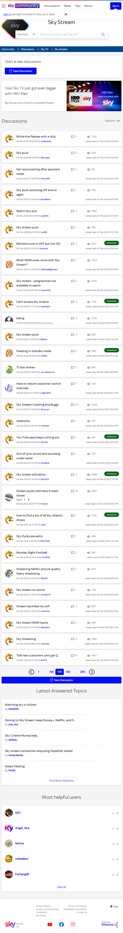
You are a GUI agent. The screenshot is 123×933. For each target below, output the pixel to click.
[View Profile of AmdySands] (15, 755)
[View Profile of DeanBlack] (45, 199)
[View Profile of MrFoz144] (45, 541)
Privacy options (43, 906)
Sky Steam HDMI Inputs (32, 622)
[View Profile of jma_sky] (13, 724)
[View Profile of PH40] (11, 770)
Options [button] (110, 120)
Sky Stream (61, 22)
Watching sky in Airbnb (20, 705)
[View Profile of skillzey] (12, 739)
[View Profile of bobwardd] (46, 141)
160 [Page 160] (68, 671)
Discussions (52, 6)
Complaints (41, 912)
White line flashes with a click (36, 136)
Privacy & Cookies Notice (47, 909)
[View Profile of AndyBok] (45, 463)
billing (20, 318)
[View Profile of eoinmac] (45, 611)
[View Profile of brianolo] (44, 248)
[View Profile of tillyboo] (43, 339)
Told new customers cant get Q (37, 655)
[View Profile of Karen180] (45, 178)
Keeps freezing (15, 766)
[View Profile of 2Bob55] (44, 578)
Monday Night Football (31, 552)
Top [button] (115, 906)
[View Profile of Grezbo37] (46, 594)
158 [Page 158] (51, 671)
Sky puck (22, 153)
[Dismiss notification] (66, 14)
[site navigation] (3, 6)
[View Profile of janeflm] (45, 216)
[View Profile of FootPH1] (46, 557)
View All (61, 887)
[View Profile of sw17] (43, 525)
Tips (77, 6)
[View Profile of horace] (44, 504)
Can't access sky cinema (32, 302)
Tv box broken (25, 367)
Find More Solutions (61, 780)
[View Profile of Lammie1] (45, 426)
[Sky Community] (24, 5)
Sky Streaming (26, 639)
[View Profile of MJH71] (44, 660)
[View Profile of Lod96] (44, 232)
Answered (111, 243)
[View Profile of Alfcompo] (45, 157)
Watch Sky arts (26, 211)
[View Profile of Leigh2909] (45, 393)
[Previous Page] (31, 672)
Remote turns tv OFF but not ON (38, 244)
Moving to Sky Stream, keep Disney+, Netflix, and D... (40, 720)
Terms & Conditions (77, 906)
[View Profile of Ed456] (44, 356)
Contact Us (81, 912)
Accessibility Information (75, 909)
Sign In (115, 5)
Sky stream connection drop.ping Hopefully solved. (39, 751)
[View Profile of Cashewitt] (45, 306)
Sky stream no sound (30, 590)
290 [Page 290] (82, 671)
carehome (23, 421)
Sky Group (41, 915)
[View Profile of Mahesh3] (45, 627)
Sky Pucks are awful (29, 536)
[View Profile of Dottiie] (44, 442)
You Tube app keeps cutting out (37, 437)
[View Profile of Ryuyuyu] (45, 409)
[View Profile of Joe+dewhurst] (48, 372)
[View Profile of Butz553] (45, 479)
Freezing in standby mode (33, 351)
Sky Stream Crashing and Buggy (37, 404)
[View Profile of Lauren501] (46, 290)
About (88, 6)
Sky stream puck (27, 227)
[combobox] (69, 34)
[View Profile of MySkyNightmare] (49, 269)
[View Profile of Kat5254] (13, 709)
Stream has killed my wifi (33, 606)
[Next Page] (92, 672)
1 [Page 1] (38, 671)
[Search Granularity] (26, 34)
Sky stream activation (31, 474)
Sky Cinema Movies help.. (21, 735)
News (67, 6)
